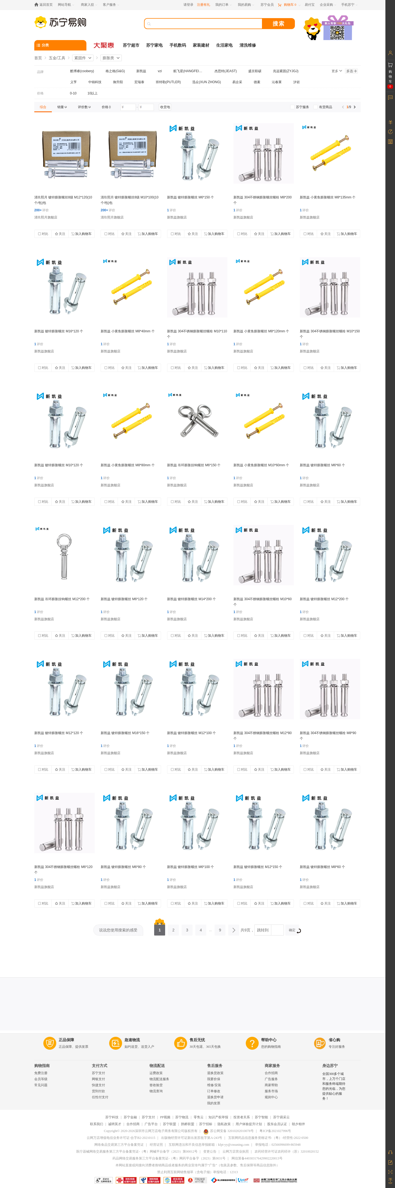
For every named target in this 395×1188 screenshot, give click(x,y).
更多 (337, 71)
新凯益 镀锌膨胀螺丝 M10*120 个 (58, 465)
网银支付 (98, 1079)
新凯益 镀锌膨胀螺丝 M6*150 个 (190, 197)
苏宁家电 (154, 45)
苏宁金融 (130, 1117)
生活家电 (224, 45)
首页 (38, 58)
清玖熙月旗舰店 (45, 217)
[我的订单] (224, 5)
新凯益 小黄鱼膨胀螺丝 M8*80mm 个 (128, 465)
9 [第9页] (220, 928)
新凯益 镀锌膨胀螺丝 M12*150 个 (257, 867)
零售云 (199, 1117)
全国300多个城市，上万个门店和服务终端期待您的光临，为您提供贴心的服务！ (333, 1086)
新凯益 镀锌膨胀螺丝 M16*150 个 (125, 733)
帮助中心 (268, 1040)
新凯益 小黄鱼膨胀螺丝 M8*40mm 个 (128, 331)
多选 (351, 71)
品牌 (40, 72)
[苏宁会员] (267, 5)
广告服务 (271, 1079)
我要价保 (213, 1079)
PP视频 (165, 1117)
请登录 (188, 5)
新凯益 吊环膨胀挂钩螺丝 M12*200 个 (62, 599)
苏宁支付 (98, 1073)
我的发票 (213, 1103)
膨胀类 (108, 58)
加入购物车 (81, 234)
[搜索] (207, 24)
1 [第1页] (159, 928)
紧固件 (80, 58)
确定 (294, 930)
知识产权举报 (218, 1117)
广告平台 (151, 1124)
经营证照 (156, 1145)
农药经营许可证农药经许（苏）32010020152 (287, 1151)
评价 (41, 210)
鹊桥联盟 (187, 1124)
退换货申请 (215, 1097)
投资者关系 (241, 1117)
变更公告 (209, 1151)
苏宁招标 (205, 1124)
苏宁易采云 (281, 1117)
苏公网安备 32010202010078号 (228, 1131)
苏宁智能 (261, 1117)
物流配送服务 (159, 1079)
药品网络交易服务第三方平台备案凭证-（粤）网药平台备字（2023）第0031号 (168, 1158)
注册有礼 (203, 5)
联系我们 (96, 1124)
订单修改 (213, 1091)
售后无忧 (197, 1040)
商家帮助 (271, 1085)
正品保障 (66, 1040)
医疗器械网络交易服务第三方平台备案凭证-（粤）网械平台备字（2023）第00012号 (137, 1151)
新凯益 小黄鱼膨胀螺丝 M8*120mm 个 (261, 331)
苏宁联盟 (169, 1124)
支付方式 (99, 1066)
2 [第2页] (173, 928)
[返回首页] (44, 5)
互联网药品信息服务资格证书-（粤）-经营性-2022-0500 (268, 1138)
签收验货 (156, 1085)
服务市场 (271, 1091)
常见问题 (40, 1085)
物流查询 (156, 1091)
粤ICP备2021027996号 (275, 1131)
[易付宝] (309, 5)
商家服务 (272, 1066)
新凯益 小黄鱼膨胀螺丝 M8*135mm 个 (328, 197)
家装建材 (201, 45)
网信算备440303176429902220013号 (257, 1158)
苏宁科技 (112, 1117)
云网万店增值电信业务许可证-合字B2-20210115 (121, 1138)
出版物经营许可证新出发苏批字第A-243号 (191, 1138)
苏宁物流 (181, 1117)
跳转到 (263, 930)
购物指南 (42, 1066)
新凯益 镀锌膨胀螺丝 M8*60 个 (322, 867)
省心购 (334, 1040)
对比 (43, 234)
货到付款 (98, 1091)
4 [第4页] (200, 928)
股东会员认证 (277, 1124)
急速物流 (132, 1040)
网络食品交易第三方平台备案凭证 (119, 1145)
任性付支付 (100, 1097)
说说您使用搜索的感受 (118, 930)
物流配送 (157, 1066)
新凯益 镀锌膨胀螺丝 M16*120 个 (58, 331)
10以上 (93, 93)
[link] (43, 107)
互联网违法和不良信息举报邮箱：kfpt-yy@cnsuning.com (209, 1145)
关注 (60, 234)
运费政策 (156, 1073)
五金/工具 (57, 58)
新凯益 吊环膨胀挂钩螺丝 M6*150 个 (194, 465)
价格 (40, 93)
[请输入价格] (128, 107)
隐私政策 (224, 1124)
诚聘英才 (114, 1124)
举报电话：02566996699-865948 (278, 1145)
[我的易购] (246, 5)
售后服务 (214, 1066)
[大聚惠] (104, 45)
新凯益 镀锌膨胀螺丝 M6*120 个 (124, 599)
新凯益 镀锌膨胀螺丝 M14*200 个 (191, 599)
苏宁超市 (131, 45)
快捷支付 (98, 1085)
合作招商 (271, 1073)
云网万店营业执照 (235, 1151)
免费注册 (40, 1073)
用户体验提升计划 (249, 1124)
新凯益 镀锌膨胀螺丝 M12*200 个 (324, 599)
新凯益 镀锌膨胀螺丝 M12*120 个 (58, 733)
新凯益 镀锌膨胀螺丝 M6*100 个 (190, 867)
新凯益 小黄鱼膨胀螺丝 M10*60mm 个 (261, 465)
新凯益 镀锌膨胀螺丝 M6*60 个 (322, 465)
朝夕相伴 (298, 1124)
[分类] (60, 45)
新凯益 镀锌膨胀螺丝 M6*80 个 (123, 867)
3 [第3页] (187, 928)
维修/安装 (214, 1085)
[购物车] (289, 5)
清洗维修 (247, 45)
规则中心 (271, 1097)
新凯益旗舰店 (177, 217)
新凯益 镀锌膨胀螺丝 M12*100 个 (191, 733)
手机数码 (178, 45)
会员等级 (40, 1079)
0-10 (73, 93)
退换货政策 (215, 1073)
